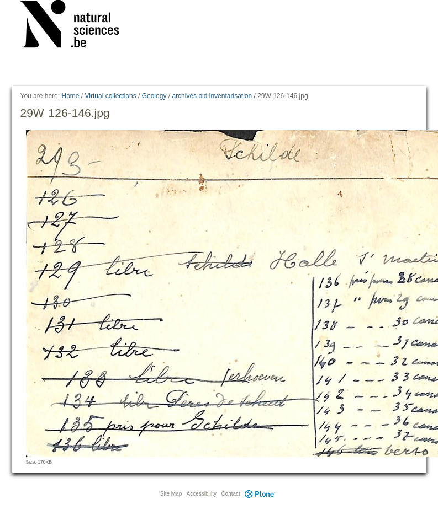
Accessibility (202, 494)
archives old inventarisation (212, 96)
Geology (154, 96)
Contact (230, 494)
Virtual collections (110, 96)
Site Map (171, 494)
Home (70, 96)
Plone (260, 494)
